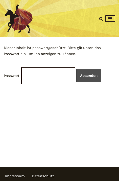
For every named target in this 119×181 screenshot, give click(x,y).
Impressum (15, 176)
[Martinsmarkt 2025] (19, 19)
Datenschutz (43, 176)
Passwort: (39, 75)
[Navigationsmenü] (110, 18)
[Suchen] (101, 19)
